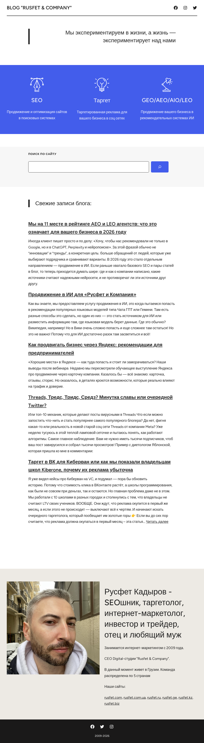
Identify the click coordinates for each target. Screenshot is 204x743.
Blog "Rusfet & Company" (39, 8)
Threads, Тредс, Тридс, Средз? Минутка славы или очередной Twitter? (100, 401)
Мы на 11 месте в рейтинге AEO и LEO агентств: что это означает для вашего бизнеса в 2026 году (92, 228)
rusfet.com (113, 697)
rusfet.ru (154, 697)
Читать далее (157, 521)
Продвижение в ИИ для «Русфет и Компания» (82, 294)
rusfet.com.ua (135, 697)
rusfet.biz (112, 703)
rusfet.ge (169, 697)
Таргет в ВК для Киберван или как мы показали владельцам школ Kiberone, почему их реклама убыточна (99, 466)
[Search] (160, 166)
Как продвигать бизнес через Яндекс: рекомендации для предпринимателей (95, 349)
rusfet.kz (185, 697)
